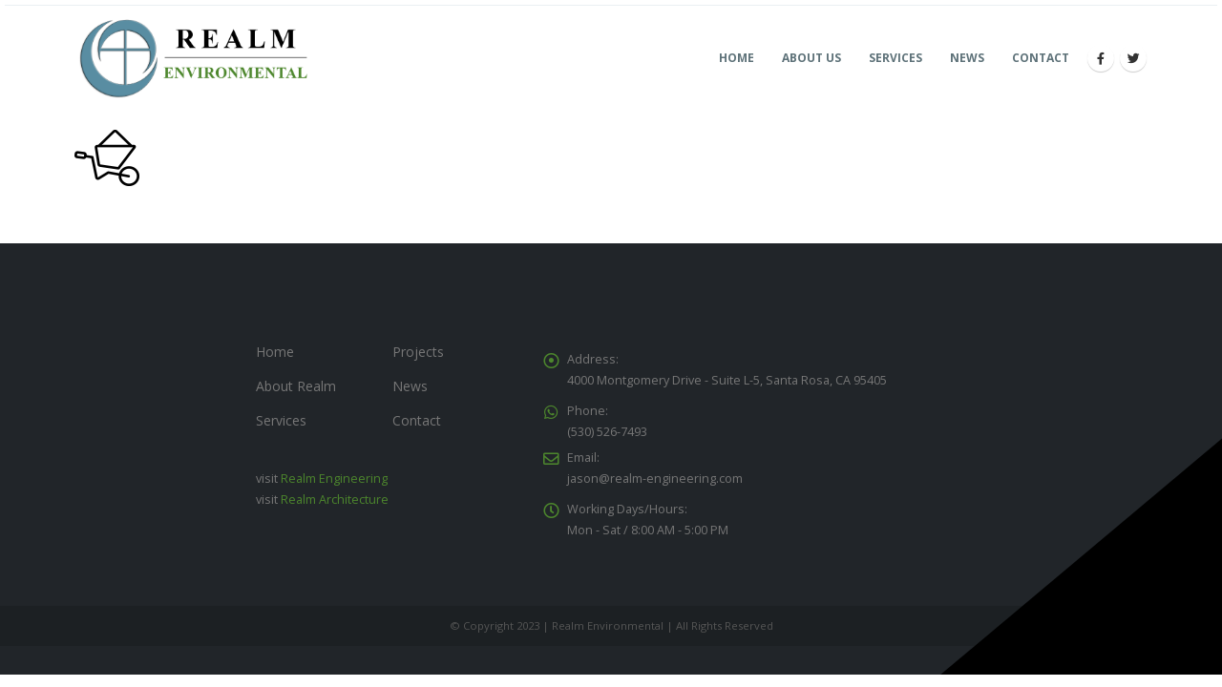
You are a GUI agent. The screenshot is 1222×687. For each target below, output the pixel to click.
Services (895, 58)
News (967, 58)
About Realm (296, 386)
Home (736, 58)
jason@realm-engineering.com (655, 478)
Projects (418, 352)
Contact (1040, 58)
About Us (811, 58)
